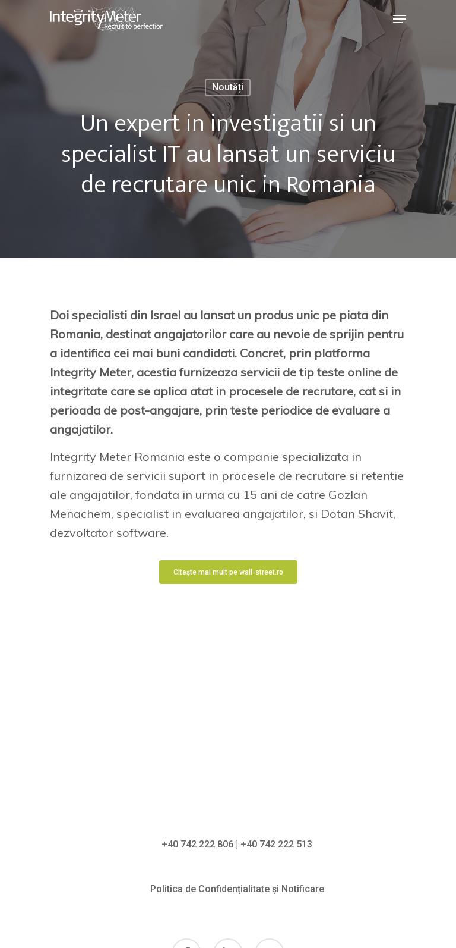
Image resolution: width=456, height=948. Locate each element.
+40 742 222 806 (197, 844)
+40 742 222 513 (276, 844)
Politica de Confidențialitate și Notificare (237, 888)
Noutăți (227, 87)
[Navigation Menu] (399, 19)
